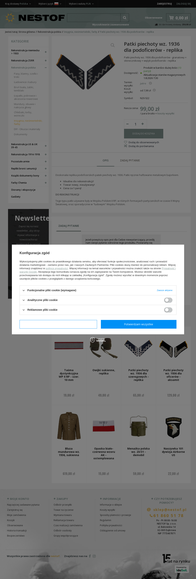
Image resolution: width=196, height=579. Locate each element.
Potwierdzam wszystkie (138, 324)
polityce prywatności (57, 268)
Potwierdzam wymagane (58, 324)
